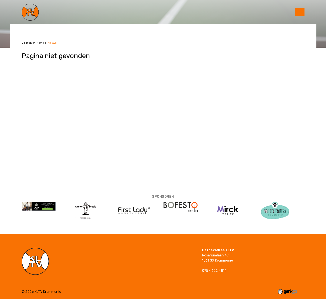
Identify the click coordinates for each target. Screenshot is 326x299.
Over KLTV (85, 28)
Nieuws (52, 42)
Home (40, 42)
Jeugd (65, 28)
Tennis (30, 28)
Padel (48, 28)
